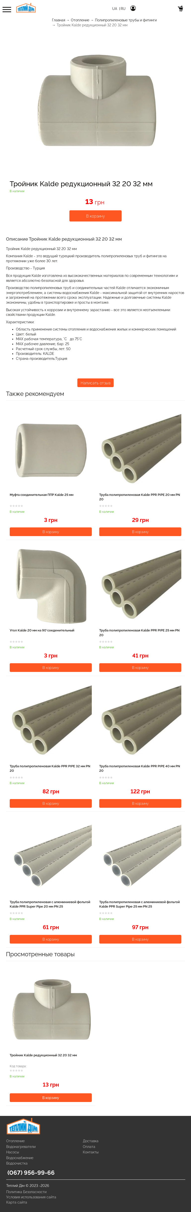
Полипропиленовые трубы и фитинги (126, 20)
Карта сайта (16, 1202)
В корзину (95, 216)
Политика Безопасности (26, 1192)
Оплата (89, 1147)
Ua (115, 9)
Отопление (80, 20)
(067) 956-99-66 (31, 1172)
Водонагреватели (21, 1147)
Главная (58, 20)
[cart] (180, 9)
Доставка (90, 1141)
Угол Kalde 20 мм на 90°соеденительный (42, 630)
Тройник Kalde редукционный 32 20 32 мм (43, 1055)
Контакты (90, 1152)
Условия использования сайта (31, 1197)
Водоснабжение (19, 1158)
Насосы (12, 1152)
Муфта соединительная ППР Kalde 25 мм (41, 495)
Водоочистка (17, 1163)
